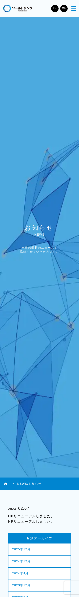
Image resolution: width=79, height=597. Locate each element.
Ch (64, 8)
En (55, 8)
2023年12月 (21, 585)
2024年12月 (21, 561)
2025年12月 (21, 549)
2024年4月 (20, 573)
